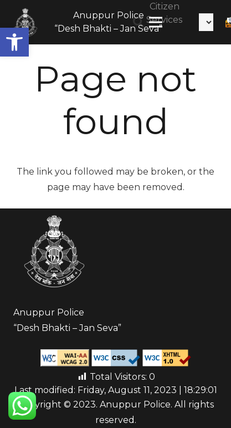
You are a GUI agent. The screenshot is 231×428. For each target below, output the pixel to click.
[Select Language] (206, 22)
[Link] (25, 22)
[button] (14, 42)
